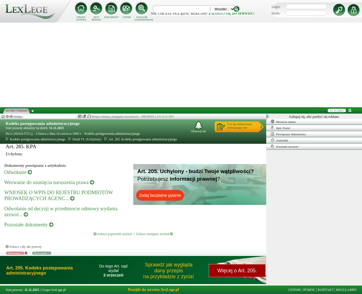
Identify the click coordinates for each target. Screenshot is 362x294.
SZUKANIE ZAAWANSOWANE (142, 18)
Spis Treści (280, 128)
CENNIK (127, 17)
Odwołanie (18, 172)
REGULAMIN (346, 290)
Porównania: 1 (42, 253)
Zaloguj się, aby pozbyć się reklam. (314, 117)
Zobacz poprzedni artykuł (113, 234)
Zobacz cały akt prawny (24, 247)
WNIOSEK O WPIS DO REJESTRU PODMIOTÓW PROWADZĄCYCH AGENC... (58, 195)
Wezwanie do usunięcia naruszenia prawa (49, 182)
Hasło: (276, 13)
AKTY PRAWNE (96, 18)
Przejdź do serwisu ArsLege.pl (153, 290)
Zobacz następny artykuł (154, 234)
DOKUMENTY (111, 17)
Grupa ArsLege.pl (54, 290)
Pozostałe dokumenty (28, 224)
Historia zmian (283, 121)
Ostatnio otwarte (284, 146)
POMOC (309, 290)
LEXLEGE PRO (164, 116)
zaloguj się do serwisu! (231, 14)
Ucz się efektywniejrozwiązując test (239, 125)
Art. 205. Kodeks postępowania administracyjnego (140, 139)
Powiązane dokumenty (288, 134)
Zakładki (279, 140)
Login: (276, 7)
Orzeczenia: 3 (15, 253)
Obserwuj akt (198, 127)
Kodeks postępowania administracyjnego (43, 123)
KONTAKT (326, 290)
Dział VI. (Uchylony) (84, 139)
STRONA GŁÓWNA (81, 18)
